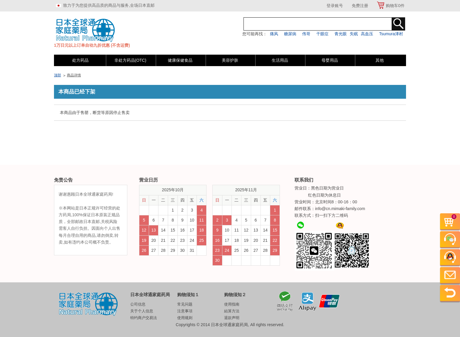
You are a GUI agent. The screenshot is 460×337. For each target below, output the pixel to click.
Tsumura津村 (391, 33)
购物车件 (395, 5)
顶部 (57, 75)
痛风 (274, 33)
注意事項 (184, 311)
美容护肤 (230, 60)
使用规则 (184, 318)
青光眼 (340, 33)
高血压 (367, 33)
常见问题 (184, 304)
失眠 (354, 33)
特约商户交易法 (143, 318)
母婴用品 (330, 60)
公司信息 (138, 304)
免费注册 (360, 5)
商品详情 (74, 75)
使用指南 (231, 304)
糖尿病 (290, 33)
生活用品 (280, 60)
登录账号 (335, 5)
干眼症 (322, 33)
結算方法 (231, 311)
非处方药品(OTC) (130, 60)
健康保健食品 (180, 60)
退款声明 (231, 318)
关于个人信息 (141, 311)
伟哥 (306, 33)
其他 (380, 60)
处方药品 (80, 60)
